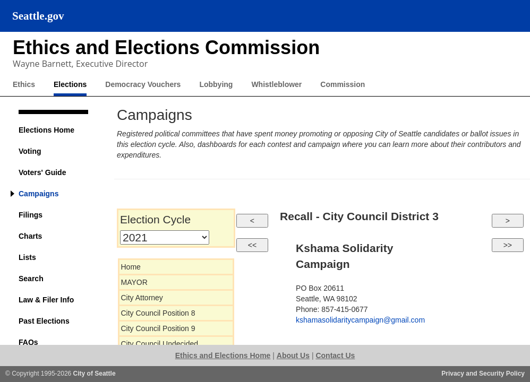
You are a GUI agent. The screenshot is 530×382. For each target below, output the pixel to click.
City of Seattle (94, 373)
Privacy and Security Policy (483, 373)
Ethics (24, 84)
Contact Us (335, 355)
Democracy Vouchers (143, 84)
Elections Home (46, 130)
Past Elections (44, 321)
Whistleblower (276, 84)
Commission (342, 84)
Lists (27, 257)
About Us (293, 355)
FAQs (28, 342)
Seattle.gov (38, 16)
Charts (30, 236)
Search (31, 278)
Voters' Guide (42, 172)
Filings (30, 215)
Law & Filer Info (46, 300)
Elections (70, 84)
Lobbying (216, 84)
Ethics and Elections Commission (166, 47)
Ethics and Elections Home (223, 355)
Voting (30, 151)
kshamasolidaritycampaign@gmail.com (360, 320)
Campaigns (38, 193)
